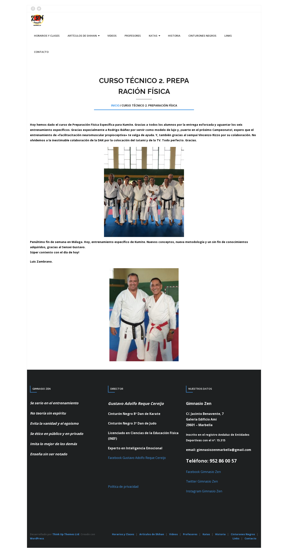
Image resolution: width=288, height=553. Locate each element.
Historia (220, 534)
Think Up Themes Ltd (65, 534)
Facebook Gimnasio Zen (203, 472)
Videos (173, 534)
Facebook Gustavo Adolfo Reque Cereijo (137, 458)
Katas (206, 534)
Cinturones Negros (243, 534)
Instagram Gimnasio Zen (204, 491)
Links (236, 538)
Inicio (115, 105)
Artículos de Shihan (151, 534)
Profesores (190, 534)
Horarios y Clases (123, 534)
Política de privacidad (123, 486)
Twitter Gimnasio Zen (202, 481)
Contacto (250, 538)
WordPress (37, 538)
